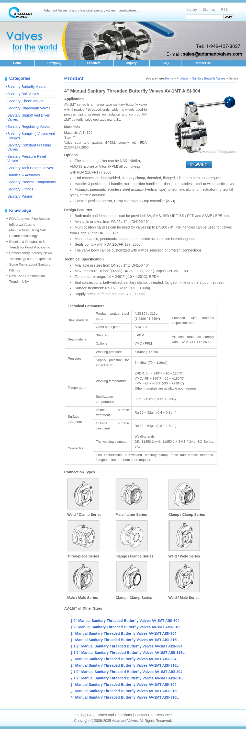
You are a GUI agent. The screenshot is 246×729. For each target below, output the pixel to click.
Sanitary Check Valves (25, 101)
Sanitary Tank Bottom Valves (30, 168)
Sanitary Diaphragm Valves (29, 108)
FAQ (165, 63)
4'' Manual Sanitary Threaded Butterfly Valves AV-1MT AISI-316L (124, 697)
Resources (164, 715)
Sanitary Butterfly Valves (26, 87)
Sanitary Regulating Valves (28, 126)
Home (17, 63)
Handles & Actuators (23, 175)
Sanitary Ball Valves (23, 94)
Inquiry (192, 10)
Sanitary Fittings (20, 189)
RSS (224, 10)
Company (54, 63)
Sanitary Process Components (31, 182)
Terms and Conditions (114, 715)
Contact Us (203, 63)
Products (93, 63)
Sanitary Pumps (20, 196)
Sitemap (209, 10)
